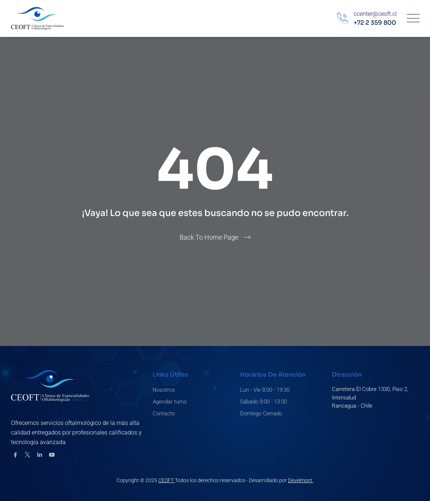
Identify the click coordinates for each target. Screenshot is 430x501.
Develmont (300, 480)
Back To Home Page (209, 237)
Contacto (164, 413)
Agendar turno (170, 401)
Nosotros (164, 390)
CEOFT (166, 480)
